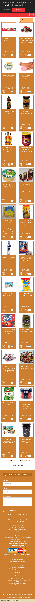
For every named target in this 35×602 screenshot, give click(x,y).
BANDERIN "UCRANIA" (8, 221)
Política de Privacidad (7, 596)
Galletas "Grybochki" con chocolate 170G (9, 441)
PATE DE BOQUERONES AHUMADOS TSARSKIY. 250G (26, 405)
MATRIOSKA (26, 184)
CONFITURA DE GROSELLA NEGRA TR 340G (26, 441)
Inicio (3, 594)
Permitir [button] (18, 10)
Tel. (17, 525)
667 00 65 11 (21, 527)
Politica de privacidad (19, 511)
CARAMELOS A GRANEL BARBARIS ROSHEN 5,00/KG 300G (9, 369)
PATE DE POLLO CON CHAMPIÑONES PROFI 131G (8, 186)
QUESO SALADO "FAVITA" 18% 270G (9, 294)
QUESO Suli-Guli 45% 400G (8, 76)
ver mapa (17, 532)
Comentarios (7, 496)
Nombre (5, 480)
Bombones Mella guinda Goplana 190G (9, 331)
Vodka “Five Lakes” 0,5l (8, 258)
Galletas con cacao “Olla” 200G (26, 367)
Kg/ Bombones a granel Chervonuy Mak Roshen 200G (26, 40)
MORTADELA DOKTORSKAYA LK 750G (26, 77)
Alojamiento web (5, 600)
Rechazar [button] (7, 10)
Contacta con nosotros (20, 594)
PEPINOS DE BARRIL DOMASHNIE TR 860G (26, 331)
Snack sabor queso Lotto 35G (26, 294)
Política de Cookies (27, 596)
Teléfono (5, 488)
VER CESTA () (26, 20)
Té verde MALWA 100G (8, 403)
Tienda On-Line (9, 594)
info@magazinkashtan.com (17, 569)
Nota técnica (17, 596)
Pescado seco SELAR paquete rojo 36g (26, 259)
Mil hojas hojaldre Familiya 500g (8, 39)
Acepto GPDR (14, 511)
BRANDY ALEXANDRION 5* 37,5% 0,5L (8, 149)
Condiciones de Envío (24, 597)
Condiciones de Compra (11, 597)
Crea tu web (15, 600)
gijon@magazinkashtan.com (17, 529)
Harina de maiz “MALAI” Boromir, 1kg (26, 222)
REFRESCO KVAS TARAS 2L (9, 112)
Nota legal (29, 594)
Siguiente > (25, 460)
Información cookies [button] (17, 5)
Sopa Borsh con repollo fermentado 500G (26, 149)
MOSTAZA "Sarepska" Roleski (26, 112)
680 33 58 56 (21, 567)
